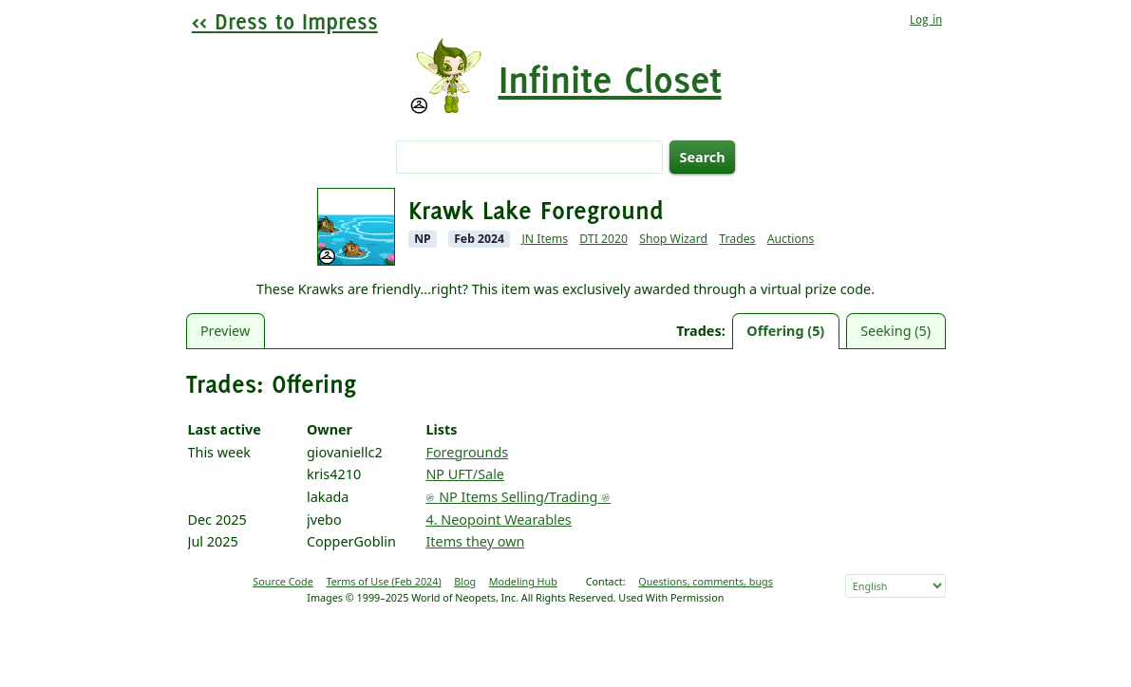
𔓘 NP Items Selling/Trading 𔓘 (518, 497)
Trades (737, 239)
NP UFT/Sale (464, 474)
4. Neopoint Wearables (498, 520)
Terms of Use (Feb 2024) (383, 581)
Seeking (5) (895, 331)
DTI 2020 (603, 239)
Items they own (474, 541)
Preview (225, 331)
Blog (465, 581)
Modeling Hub (523, 581)
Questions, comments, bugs (705, 581)
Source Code (283, 581)
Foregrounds (466, 452)
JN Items (544, 239)
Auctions (791, 239)
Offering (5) (785, 331)
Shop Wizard (673, 239)
